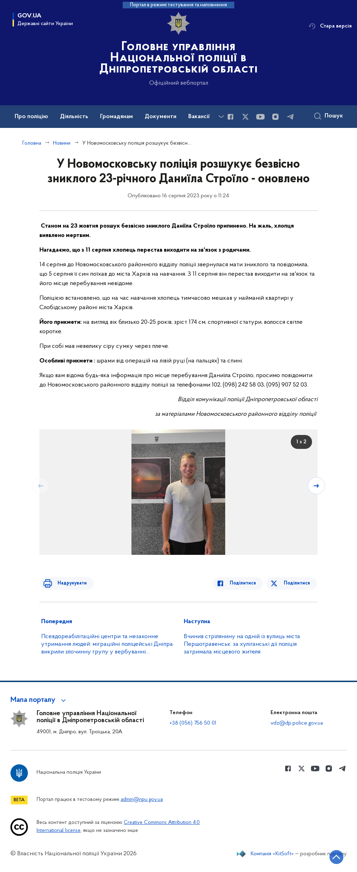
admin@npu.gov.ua (142, 799)
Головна (31, 143)
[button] (39, 700)
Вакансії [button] (199, 117)
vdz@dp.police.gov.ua (297, 723)
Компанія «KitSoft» (272, 854)
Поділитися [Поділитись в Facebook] (247, 583)
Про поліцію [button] (31, 117)
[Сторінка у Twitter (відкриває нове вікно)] (245, 117)
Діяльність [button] (74, 117)
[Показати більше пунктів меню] (221, 116)
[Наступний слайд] (317, 485)
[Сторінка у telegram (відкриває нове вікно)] (290, 117)
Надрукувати (68, 583)
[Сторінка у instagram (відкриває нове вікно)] (275, 117)
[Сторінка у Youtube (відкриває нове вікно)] (260, 117)
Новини (61, 143)
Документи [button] (160, 117)
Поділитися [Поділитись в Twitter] (297, 583)
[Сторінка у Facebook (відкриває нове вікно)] (230, 117)
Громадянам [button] (116, 117)
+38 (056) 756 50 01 (193, 723)
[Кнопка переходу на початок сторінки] (331, 856)
